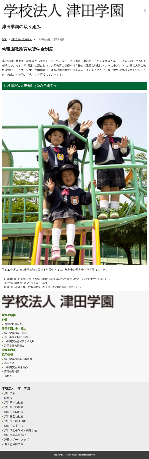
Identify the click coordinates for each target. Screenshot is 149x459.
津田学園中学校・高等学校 (20, 430)
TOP (4, 39)
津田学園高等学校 (15, 434)
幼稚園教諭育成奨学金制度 (19, 341)
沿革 (4, 319)
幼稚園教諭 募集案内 (16, 367)
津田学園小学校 (13, 425)
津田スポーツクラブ (16, 439)
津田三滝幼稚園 (13, 411)
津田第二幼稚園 (13, 407)
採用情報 (7, 354)
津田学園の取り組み (21, 39)
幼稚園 (8, 397)
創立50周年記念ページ (17, 324)
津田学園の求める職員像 (18, 359)
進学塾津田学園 (13, 444)
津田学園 (9, 393)
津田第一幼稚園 (13, 402)
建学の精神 (9, 315)
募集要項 (9, 363)
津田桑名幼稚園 (13, 416)
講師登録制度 (11, 371)
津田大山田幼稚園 (15, 421)
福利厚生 (9, 375)
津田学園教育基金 (14, 345)
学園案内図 (9, 349)
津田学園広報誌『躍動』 (18, 337)
